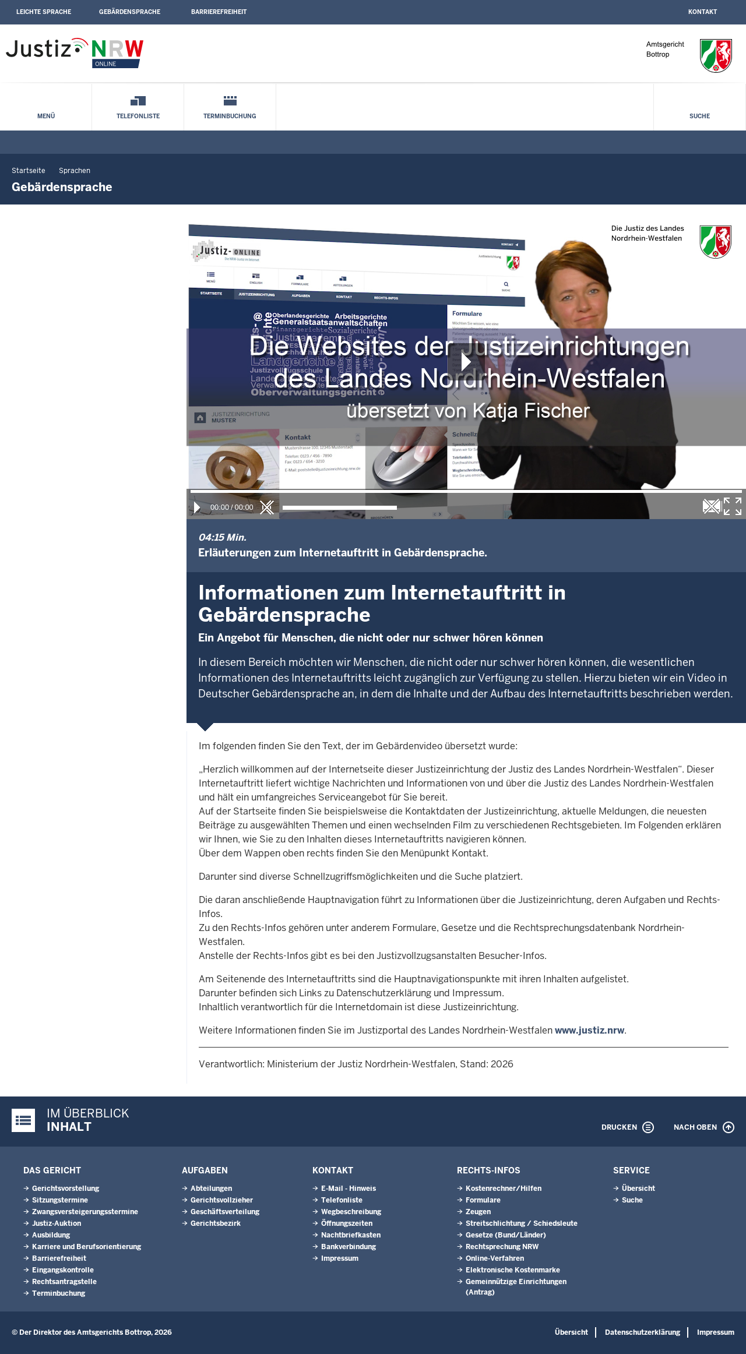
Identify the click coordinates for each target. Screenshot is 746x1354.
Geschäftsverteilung (225, 1212)
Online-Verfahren (495, 1258)
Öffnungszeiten (346, 1223)
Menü (46, 116)
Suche (699, 116)
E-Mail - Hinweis (348, 1188)
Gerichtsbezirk (216, 1223)
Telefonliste (138, 116)
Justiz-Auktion (56, 1223)
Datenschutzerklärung (642, 1332)
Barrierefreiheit (219, 12)
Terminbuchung (229, 116)
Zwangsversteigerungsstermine (85, 1212)
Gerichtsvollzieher (222, 1200)
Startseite (28, 170)
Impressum (339, 1258)
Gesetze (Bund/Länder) (506, 1235)
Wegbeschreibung (351, 1212)
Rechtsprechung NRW (502, 1246)
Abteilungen (211, 1188)
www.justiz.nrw (589, 1030)
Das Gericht (52, 1170)
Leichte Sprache (43, 12)
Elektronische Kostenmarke (513, 1270)
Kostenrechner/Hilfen (503, 1188)
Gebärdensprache (129, 12)
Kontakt (702, 12)
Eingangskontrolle (63, 1270)
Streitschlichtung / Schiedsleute (522, 1223)
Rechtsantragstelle (64, 1281)
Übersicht (638, 1188)
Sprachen (74, 170)
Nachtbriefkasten (351, 1235)
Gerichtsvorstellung (65, 1188)
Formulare (483, 1200)
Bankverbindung (348, 1246)
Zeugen (478, 1212)
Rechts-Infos (488, 1170)
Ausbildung (51, 1235)
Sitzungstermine (60, 1200)
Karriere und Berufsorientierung (86, 1246)
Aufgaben (205, 1170)
